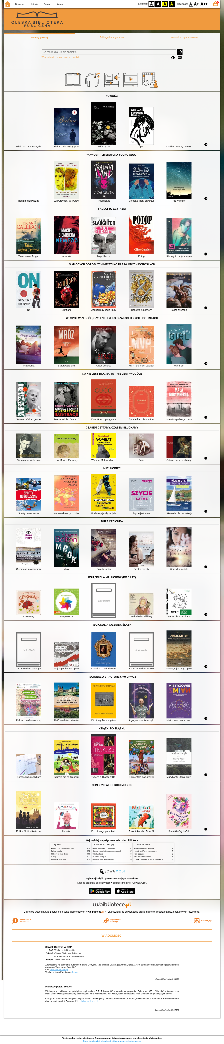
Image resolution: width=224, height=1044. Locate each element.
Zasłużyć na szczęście (142, 857)
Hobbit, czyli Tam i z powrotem (62, 848)
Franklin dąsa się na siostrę (144, 848)
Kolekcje (76, 57)
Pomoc (47, 4)
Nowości (19, 4)
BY (171, 3)
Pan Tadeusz (139, 854)
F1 (196, 3)
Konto (59, 4)
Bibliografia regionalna (112, 37)
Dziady (53, 857)
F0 (190, 3)
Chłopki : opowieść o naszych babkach (106, 851)
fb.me (75, 972)
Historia (34, 4)
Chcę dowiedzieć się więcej (97, 1041)
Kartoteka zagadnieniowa (184, 37)
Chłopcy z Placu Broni (59, 854)
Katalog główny (39, 37)
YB (165, 3)
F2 (204, 3)
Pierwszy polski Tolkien (58, 986)
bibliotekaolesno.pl (59, 969)
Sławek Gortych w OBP (58, 947)
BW (158, 3)
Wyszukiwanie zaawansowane (56, 57)
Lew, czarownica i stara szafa (103, 859)
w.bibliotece (96, 911)
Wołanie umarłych (99, 857)
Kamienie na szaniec (59, 859)
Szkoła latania (56, 851)
